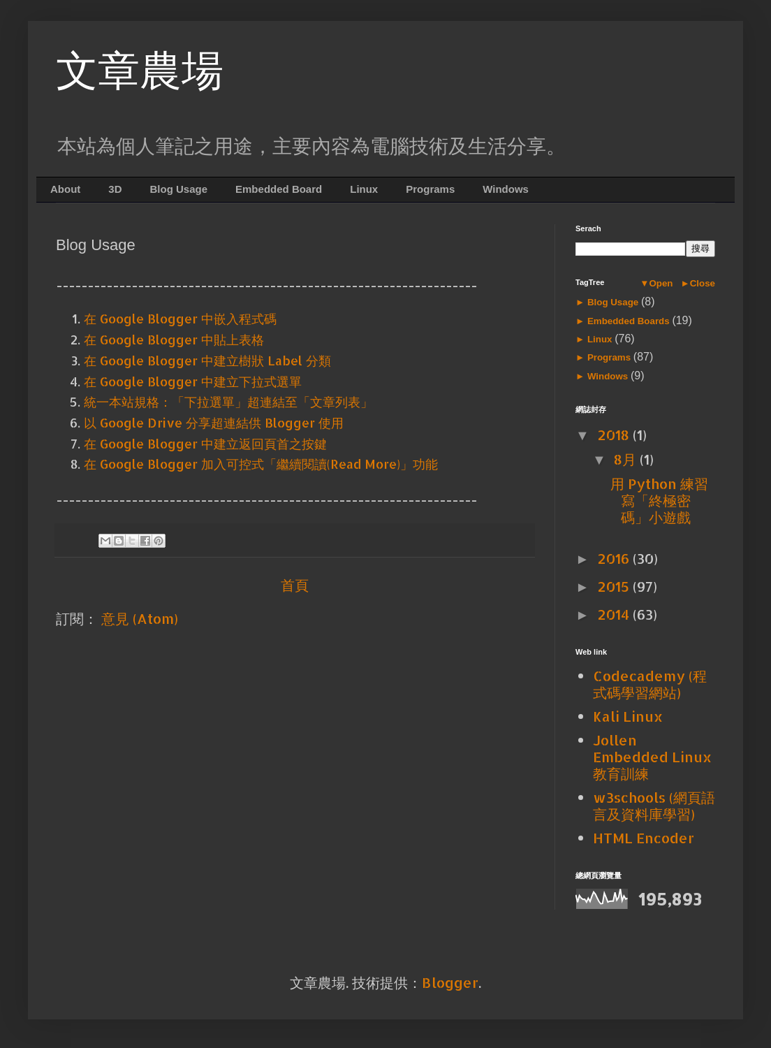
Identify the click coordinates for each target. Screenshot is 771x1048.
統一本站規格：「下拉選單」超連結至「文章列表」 (228, 401)
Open (661, 283)
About (65, 189)
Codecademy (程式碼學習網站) (650, 684)
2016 (615, 558)
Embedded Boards (628, 321)
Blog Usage (179, 189)
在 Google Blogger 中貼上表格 (174, 339)
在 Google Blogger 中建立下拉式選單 (193, 381)
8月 (627, 459)
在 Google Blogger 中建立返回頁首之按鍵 (205, 443)
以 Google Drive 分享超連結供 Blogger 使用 (214, 422)
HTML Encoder (643, 838)
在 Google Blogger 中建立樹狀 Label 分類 (207, 360)
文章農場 (139, 71)
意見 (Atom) (139, 618)
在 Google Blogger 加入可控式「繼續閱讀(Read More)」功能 (261, 464)
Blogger (450, 982)
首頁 (295, 585)
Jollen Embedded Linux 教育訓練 (652, 757)
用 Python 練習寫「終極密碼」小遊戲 (659, 500)
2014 (615, 614)
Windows (506, 189)
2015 (615, 586)
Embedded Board (278, 189)
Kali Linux (628, 716)
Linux (364, 189)
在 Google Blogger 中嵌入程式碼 (180, 318)
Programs (430, 189)
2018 (615, 434)
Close (702, 283)
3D (115, 189)
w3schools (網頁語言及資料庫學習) (654, 805)
